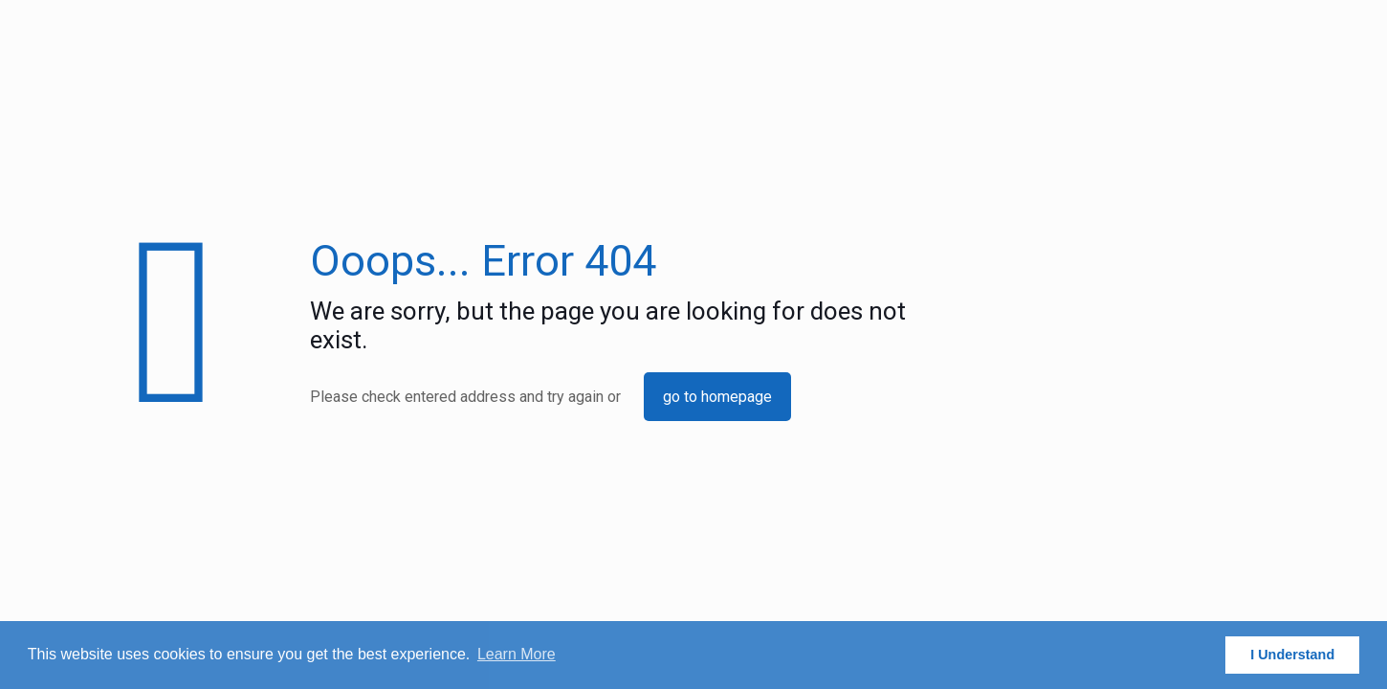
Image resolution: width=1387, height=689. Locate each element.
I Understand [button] (1292, 654)
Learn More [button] (516, 654)
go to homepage (717, 397)
